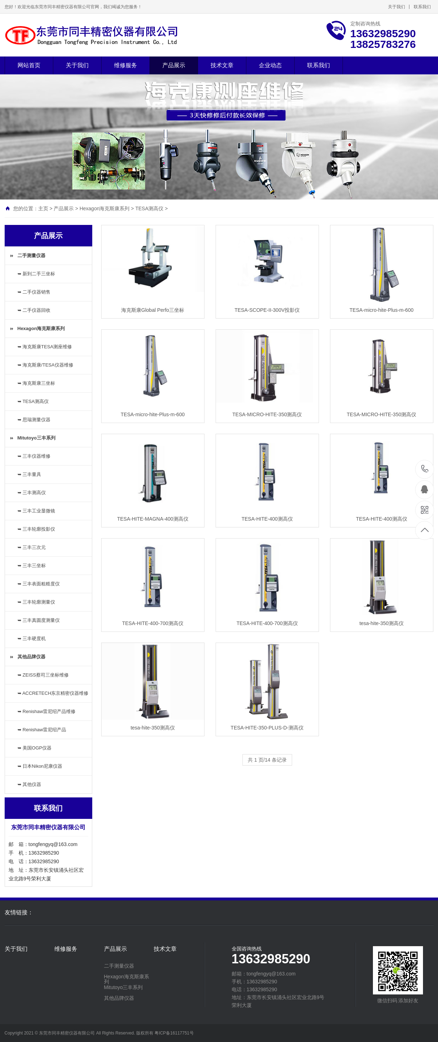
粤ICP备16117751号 (173, 1033)
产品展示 (173, 65)
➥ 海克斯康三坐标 (36, 383)
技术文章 (222, 65)
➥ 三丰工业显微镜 (36, 510)
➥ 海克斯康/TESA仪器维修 (45, 365)
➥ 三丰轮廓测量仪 (36, 602)
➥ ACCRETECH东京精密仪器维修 (53, 693)
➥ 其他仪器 (29, 784)
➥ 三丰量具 (29, 474)
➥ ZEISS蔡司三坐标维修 (43, 675)
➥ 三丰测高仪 (32, 492)
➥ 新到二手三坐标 (36, 273)
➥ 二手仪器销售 (34, 292)
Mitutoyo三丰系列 (123, 987)
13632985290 (424, 469)
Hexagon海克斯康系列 (104, 208)
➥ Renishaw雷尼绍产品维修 (47, 711)
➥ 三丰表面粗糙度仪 (39, 583)
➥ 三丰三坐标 (32, 565)
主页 (43, 208)
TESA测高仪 (149, 208)
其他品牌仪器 (119, 998)
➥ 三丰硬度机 (32, 638)
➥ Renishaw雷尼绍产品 (42, 729)
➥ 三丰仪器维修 (34, 456)
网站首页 (29, 65)
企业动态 (270, 65)
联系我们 (422, 6)
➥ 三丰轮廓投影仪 (36, 529)
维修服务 (125, 65)
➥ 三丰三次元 (32, 547)
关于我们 (396, 6)
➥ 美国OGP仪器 (35, 748)
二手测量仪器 (119, 965)
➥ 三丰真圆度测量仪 (39, 620)
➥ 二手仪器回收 (34, 310)
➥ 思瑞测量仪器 (34, 419)
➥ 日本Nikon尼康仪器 (40, 766)
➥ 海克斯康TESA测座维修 (45, 346)
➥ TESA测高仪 (33, 401)
